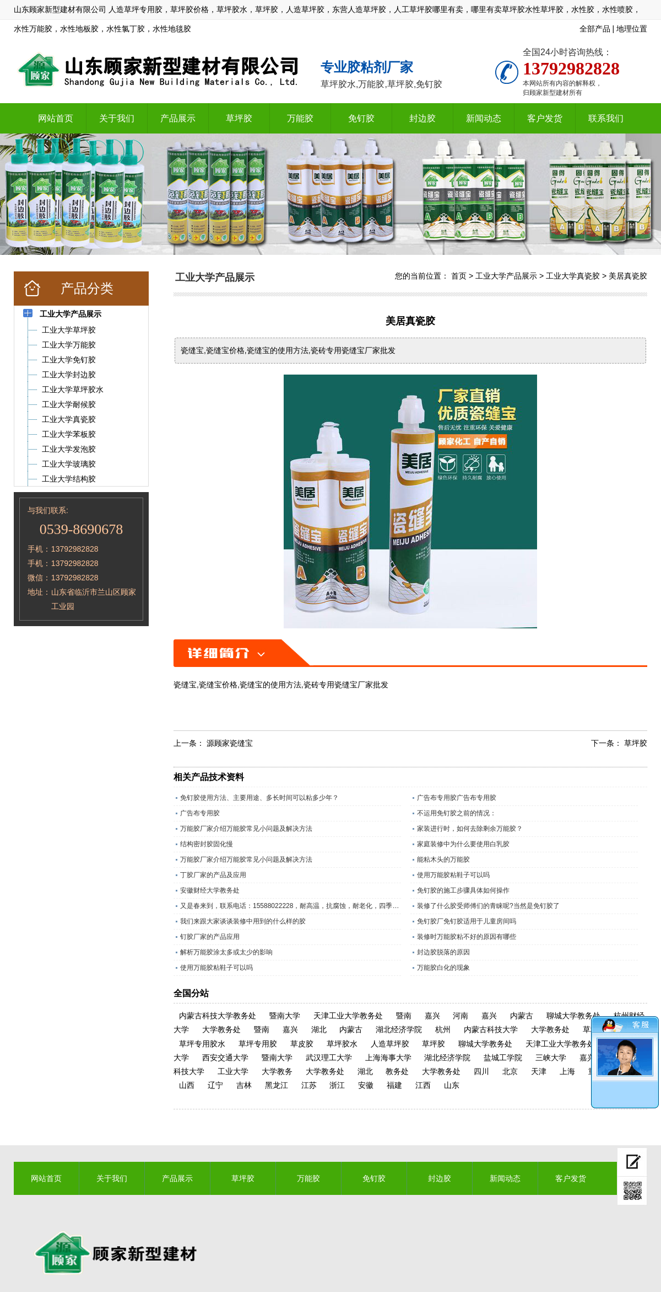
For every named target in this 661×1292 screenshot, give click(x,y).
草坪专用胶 (258, 1043)
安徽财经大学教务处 (210, 890)
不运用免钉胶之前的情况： (456, 813)
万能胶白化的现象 (443, 967)
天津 (538, 1071)
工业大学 (233, 1071)
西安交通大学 (225, 1057)
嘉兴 (432, 1015)
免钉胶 (361, 118)
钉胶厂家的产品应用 (210, 937)
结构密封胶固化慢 (206, 844)
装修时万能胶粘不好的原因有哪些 (466, 937)
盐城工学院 (503, 1057)
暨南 (403, 1015)
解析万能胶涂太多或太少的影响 (226, 952)
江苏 (309, 1085)
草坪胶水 (342, 1043)
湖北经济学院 (399, 1029)
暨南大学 (284, 1015)
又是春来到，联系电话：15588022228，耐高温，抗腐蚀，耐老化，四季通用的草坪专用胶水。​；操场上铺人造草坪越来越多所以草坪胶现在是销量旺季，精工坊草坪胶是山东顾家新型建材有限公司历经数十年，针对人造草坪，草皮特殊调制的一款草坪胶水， (290, 906)
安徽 (365, 1085)
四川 (481, 1071)
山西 (186, 1085)
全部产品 (594, 28)
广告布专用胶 (200, 813)
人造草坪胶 (390, 1043)
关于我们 (116, 118)
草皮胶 (301, 1043)
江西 (423, 1085)
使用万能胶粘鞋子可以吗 (453, 875)
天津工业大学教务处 (348, 1015)
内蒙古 (521, 1015)
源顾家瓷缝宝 (230, 743)
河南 (460, 1015)
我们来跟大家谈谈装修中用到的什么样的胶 (243, 921)
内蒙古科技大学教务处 (217, 1015)
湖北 (319, 1029)
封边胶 (422, 118)
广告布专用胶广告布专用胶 (456, 798)
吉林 (244, 1085)
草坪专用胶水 (202, 1043)
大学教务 (277, 1071)
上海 (567, 1071)
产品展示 (178, 118)
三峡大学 (550, 1057)
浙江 (337, 1085)
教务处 (397, 1071)
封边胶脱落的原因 (443, 952)
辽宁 (215, 1085)
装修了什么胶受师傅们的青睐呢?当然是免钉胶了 (488, 906)
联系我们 (606, 118)
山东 (451, 1085)
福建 (394, 1085)
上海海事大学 (388, 1057)
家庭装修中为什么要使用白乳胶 (463, 844)
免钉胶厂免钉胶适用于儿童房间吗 (466, 921)
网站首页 (55, 118)
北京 (510, 1071)
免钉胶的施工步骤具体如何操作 (463, 890)
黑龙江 (276, 1085)
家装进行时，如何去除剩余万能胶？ (470, 828)
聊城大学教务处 (573, 1015)
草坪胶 (239, 118)
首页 (459, 275)
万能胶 (300, 118)
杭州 (443, 1029)
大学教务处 (221, 1029)
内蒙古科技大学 (491, 1029)
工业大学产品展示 (506, 275)
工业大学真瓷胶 (573, 275)
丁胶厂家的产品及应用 (213, 875)
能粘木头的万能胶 (443, 859)
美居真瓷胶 (628, 275)
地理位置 (631, 28)
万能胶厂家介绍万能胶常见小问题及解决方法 (246, 828)
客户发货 (544, 118)
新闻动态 (483, 118)
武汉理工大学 (329, 1057)
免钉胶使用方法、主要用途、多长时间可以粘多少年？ (259, 798)
